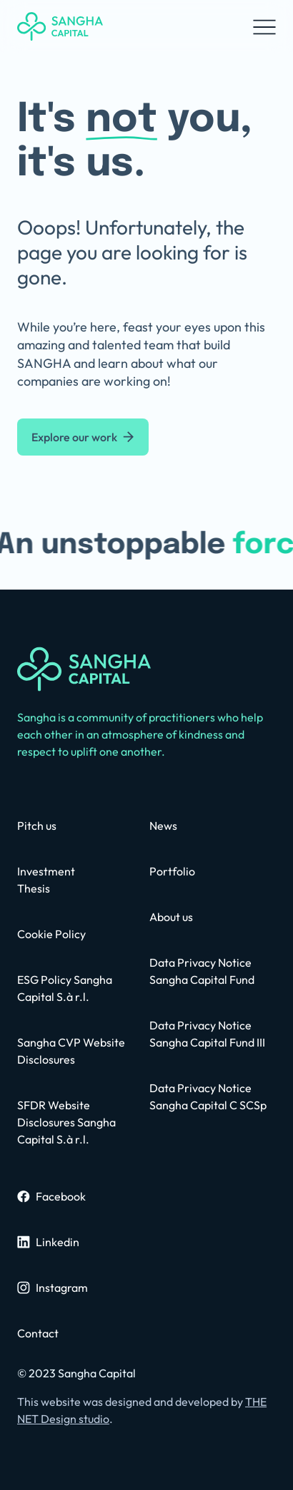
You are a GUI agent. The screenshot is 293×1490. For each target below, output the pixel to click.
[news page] (163, 825)
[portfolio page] (172, 871)
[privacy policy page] (80, 1122)
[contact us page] (36, 825)
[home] (60, 26)
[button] (264, 26)
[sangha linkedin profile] (48, 1241)
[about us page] (171, 916)
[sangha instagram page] (52, 1287)
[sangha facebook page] (51, 1196)
